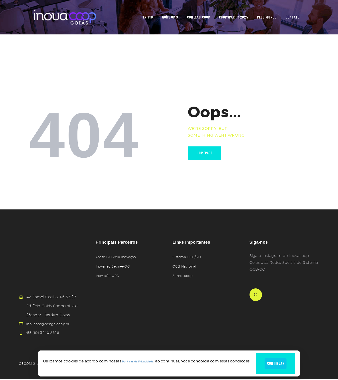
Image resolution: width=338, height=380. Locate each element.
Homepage (206, 154)
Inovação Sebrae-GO (115, 266)
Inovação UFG (109, 275)
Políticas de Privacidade (135, 360)
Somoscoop (184, 275)
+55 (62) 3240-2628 (45, 333)
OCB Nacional (186, 266)
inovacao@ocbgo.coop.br (50, 324)
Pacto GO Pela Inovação (118, 257)
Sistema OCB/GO (189, 257)
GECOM (26, 364)
